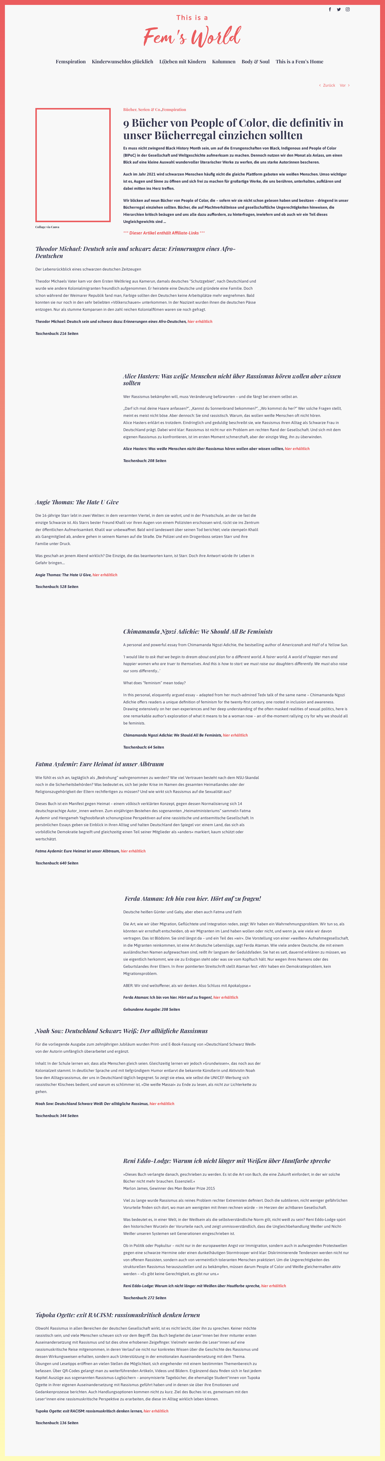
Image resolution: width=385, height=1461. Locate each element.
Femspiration (174, 109)
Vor (343, 85)
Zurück (329, 85)
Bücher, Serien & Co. (142, 109)
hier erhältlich (200, 321)
